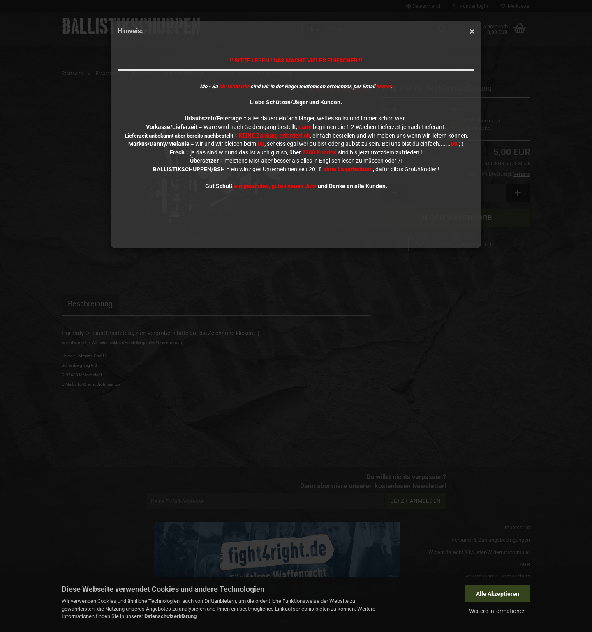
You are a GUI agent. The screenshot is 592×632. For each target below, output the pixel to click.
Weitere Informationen (497, 611)
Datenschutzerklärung (170, 616)
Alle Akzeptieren (497, 594)
